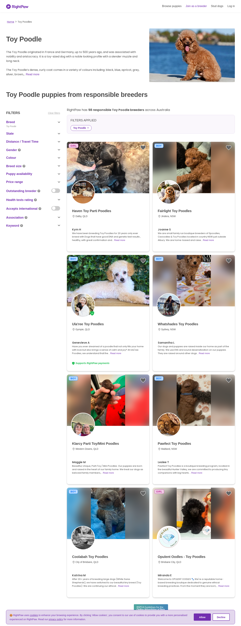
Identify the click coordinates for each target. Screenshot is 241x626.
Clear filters (54, 113)
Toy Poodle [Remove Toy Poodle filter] (81, 127)
